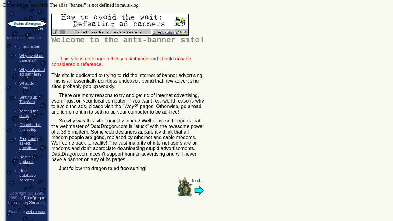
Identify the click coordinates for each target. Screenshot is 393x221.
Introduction (29, 46)
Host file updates (26, 159)
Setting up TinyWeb (28, 99)
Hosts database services (27, 175)
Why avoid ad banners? (31, 58)
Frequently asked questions (28, 143)
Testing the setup (29, 113)
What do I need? (28, 85)
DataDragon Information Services (26, 200)
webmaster (36, 211)
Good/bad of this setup (30, 127)
